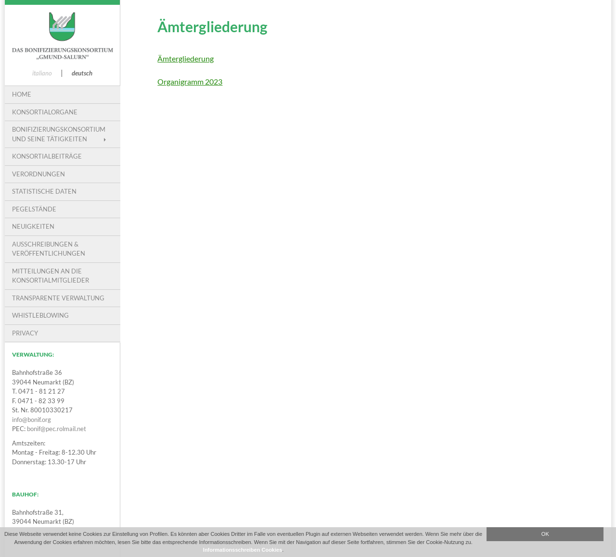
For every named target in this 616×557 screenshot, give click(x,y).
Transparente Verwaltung (58, 298)
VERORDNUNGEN (38, 174)
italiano (42, 73)
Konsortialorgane (44, 112)
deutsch (82, 73)
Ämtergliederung (185, 58)
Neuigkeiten (33, 226)
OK (545, 534)
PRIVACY (25, 333)
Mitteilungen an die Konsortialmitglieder (50, 276)
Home (21, 94)
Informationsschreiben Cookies (242, 550)
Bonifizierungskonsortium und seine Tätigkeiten (58, 134)
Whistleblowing (40, 315)
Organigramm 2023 (189, 81)
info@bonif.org (31, 419)
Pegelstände (34, 209)
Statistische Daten (44, 191)
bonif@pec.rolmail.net (56, 429)
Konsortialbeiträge (47, 156)
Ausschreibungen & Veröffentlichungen (48, 249)
